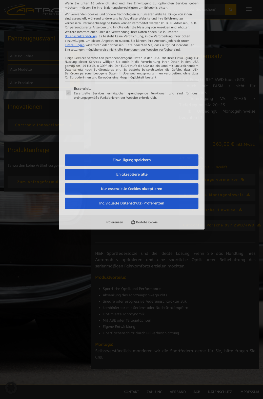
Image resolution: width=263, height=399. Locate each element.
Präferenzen (114, 113)
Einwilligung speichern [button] (132, 51)
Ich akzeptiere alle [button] (132, 65)
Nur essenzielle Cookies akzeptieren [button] (131, 80)
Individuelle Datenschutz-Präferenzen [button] (131, 94)
